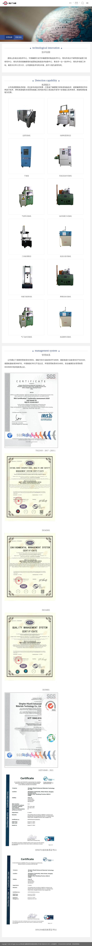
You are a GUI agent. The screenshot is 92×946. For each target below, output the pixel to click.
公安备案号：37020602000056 (58, 944)
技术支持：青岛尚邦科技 (72, 944)
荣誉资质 (18, 37)
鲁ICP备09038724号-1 (45, 944)
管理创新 (9, 37)
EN (70, 3)
